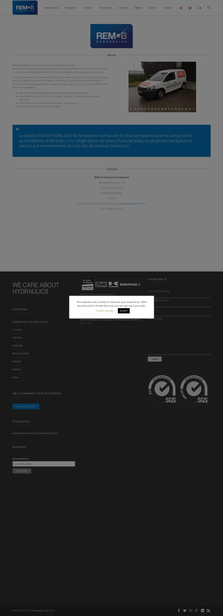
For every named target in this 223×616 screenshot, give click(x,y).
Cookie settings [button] (105, 310)
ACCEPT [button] (124, 310)
